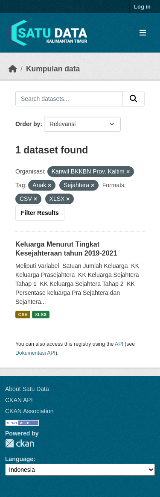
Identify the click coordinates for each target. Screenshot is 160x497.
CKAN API (19, 400)
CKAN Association (29, 411)
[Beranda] (13, 69)
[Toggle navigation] (142, 33)
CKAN (19, 443)
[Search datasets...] (69, 98)
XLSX (41, 314)
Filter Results (40, 212)
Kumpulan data (53, 69)
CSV (23, 314)
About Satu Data (27, 388)
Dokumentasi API (35, 353)
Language (19, 459)
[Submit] (133, 98)
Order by (27, 124)
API (119, 344)
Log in (142, 6)
